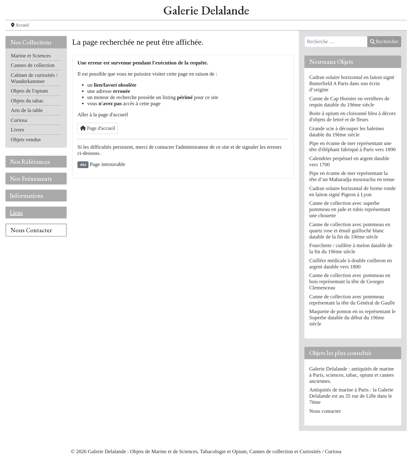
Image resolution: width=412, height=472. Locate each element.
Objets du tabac (27, 101)
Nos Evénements (31, 179)
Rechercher (384, 41)
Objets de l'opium (29, 91)
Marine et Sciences (31, 56)
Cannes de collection (33, 65)
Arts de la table (27, 110)
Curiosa (19, 120)
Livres (17, 130)
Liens (16, 213)
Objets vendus (26, 140)
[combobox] (336, 41)
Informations (26, 196)
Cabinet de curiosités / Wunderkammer (34, 78)
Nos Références (30, 162)
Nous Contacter (31, 230)
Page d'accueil (97, 128)
